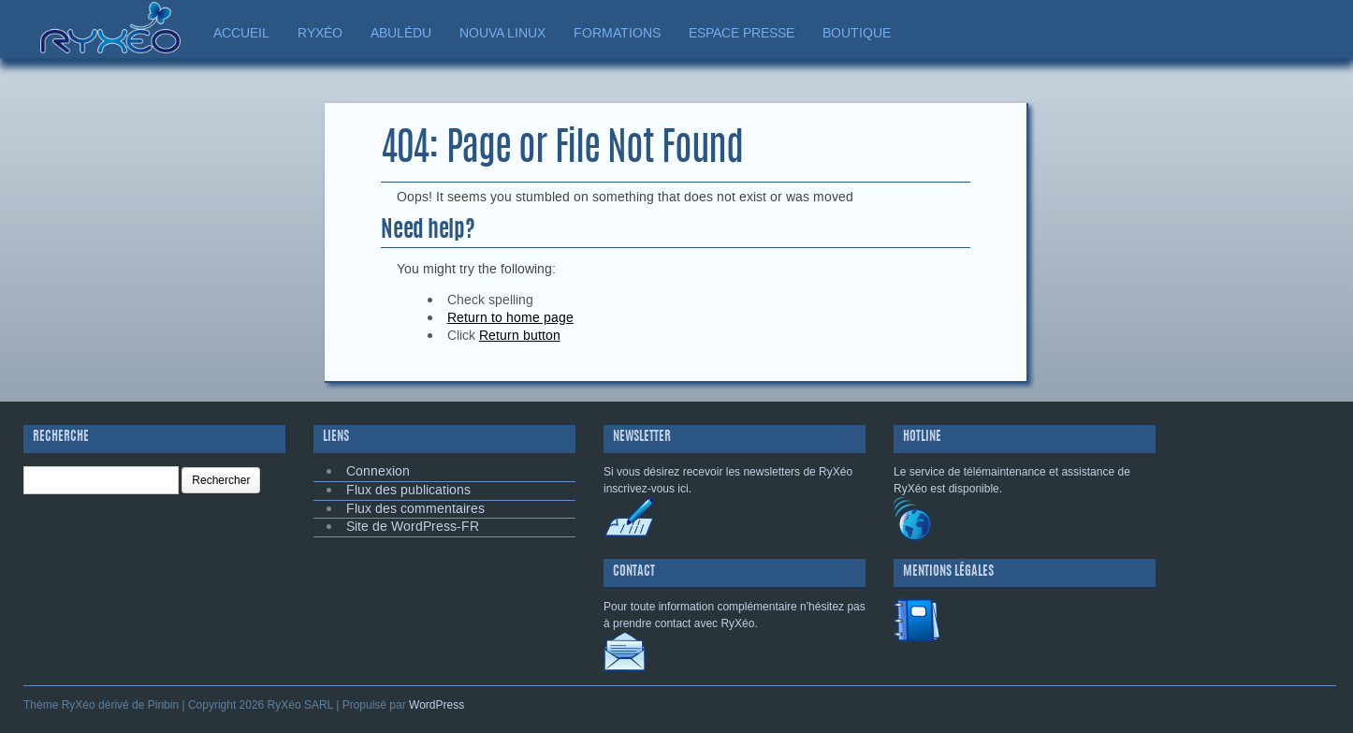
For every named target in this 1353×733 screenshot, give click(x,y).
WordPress (436, 704)
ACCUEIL (241, 33)
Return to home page (510, 318)
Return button (519, 336)
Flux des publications (408, 490)
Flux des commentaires (415, 509)
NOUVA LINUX (502, 33)
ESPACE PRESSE (741, 33)
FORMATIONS (617, 33)
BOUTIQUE (856, 33)
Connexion (378, 471)
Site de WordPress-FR (412, 526)
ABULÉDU (401, 33)
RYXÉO (320, 33)
